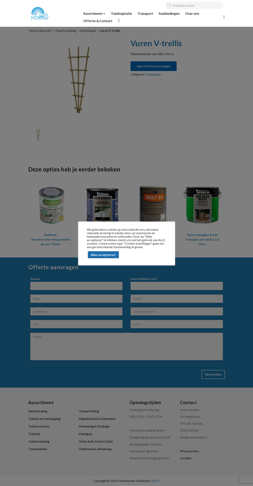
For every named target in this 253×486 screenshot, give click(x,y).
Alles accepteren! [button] (103, 254)
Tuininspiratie (121, 13)
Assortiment (93, 13)
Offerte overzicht (119, 20)
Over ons (192, 13)
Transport (145, 13)
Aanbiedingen (169, 13)
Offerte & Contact (97, 21)
